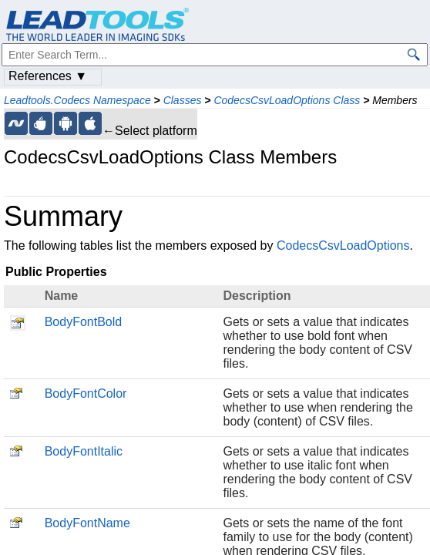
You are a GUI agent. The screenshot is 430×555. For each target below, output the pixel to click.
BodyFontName (87, 523)
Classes (182, 100)
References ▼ (47, 75)
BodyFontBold (84, 321)
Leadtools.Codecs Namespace (77, 100)
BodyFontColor (86, 393)
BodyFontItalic (84, 451)
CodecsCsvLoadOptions (343, 245)
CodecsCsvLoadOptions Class (286, 100)
